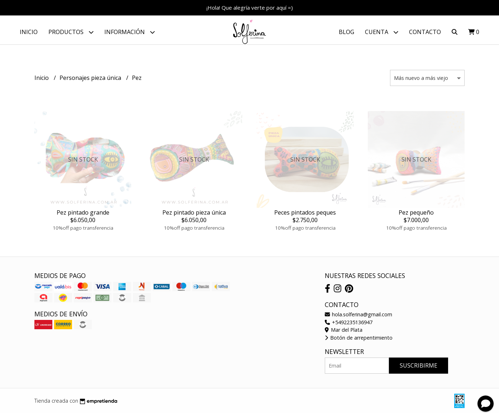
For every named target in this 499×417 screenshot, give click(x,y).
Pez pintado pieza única (194, 216)
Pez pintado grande (83, 216)
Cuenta (381, 32)
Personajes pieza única (91, 81)
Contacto (425, 32)
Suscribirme (418, 369)
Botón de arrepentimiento (359, 341)
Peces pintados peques (305, 216)
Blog (346, 32)
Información (129, 32)
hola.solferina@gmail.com (358, 318)
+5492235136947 (348, 325)
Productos (71, 32)
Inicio (29, 32)
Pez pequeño (416, 216)
